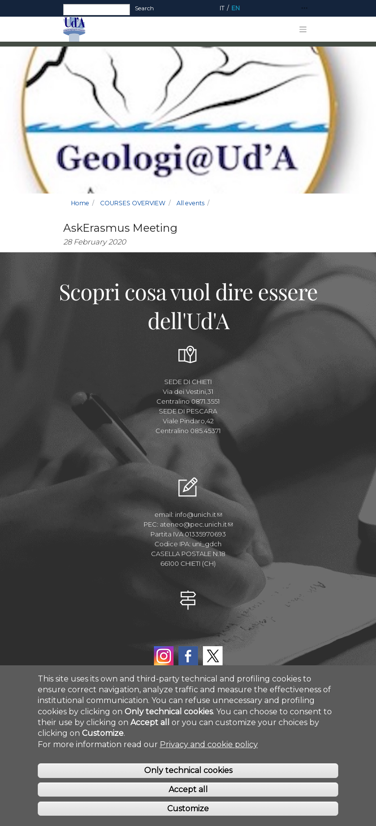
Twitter (213, 656)
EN (235, 8)
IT (222, 8)
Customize (188, 809)
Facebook (188, 656)
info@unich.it (198, 514)
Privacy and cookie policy (209, 745)
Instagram (163, 656)
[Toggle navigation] (304, 8)
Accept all (188, 790)
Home (80, 203)
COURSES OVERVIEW (133, 203)
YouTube (188, 633)
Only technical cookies (188, 771)
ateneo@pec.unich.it (196, 524)
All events (190, 203)
